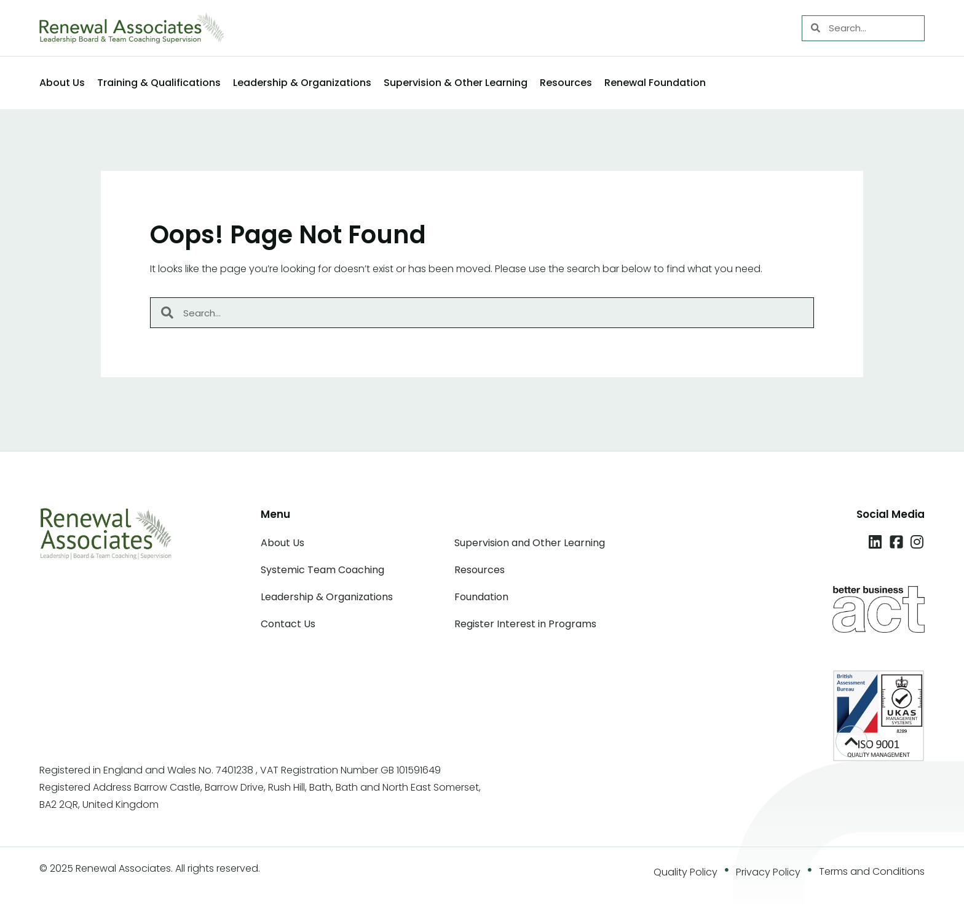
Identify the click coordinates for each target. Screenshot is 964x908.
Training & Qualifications (159, 83)
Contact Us (288, 624)
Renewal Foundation (655, 83)
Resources (566, 83)
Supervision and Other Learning (529, 543)
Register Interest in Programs (525, 624)
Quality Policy (685, 872)
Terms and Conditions (872, 871)
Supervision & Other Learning (455, 83)
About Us (62, 83)
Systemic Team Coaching (322, 570)
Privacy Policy (768, 872)
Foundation (481, 597)
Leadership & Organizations (302, 83)
